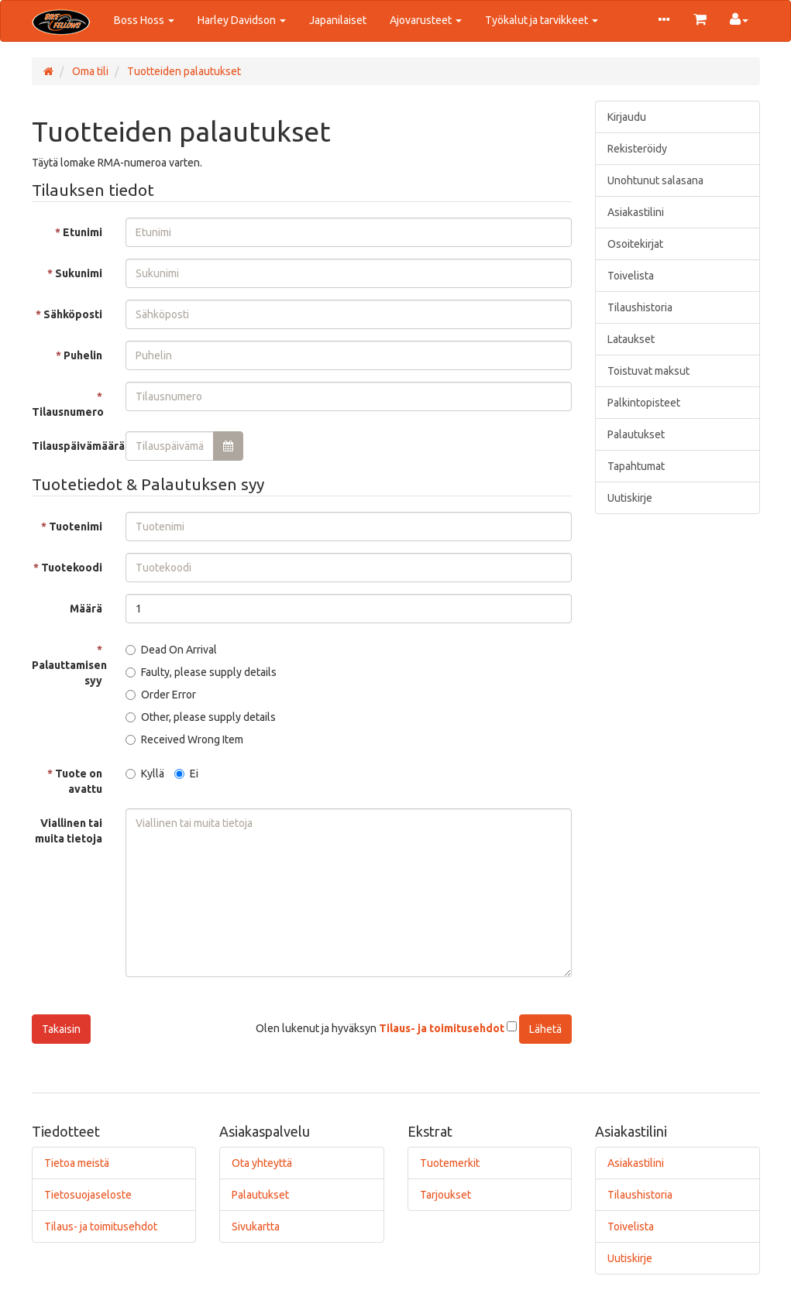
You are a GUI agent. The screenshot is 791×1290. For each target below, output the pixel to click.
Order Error (161, 694)
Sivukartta (256, 1226)
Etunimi (82, 232)
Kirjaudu (626, 117)
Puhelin (83, 355)
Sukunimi (78, 273)
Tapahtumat (636, 466)
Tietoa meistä (76, 1163)
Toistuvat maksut (648, 371)
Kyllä (145, 773)
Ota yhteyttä (262, 1163)
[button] (664, 21)
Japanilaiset (337, 20)
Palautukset (636, 434)
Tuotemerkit (450, 1163)
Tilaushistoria (639, 307)
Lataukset (631, 339)
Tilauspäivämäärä (73, 446)
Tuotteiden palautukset (183, 71)
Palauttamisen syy (69, 673)
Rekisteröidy (637, 148)
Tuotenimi (75, 526)
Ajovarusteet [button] (426, 20)
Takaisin (61, 1029)
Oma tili (89, 71)
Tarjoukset (445, 1195)
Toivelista (630, 275)
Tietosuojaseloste (88, 1195)
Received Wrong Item (184, 739)
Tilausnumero (68, 412)
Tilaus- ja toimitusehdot (100, 1226)
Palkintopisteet (643, 402)
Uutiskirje (629, 498)
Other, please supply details (201, 717)
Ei (186, 773)
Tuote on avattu (78, 781)
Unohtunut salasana (655, 180)
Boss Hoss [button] (144, 20)
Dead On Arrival (171, 649)
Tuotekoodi (71, 567)
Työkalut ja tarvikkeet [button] (541, 20)
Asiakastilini (635, 212)
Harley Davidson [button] (242, 20)
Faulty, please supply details (201, 672)
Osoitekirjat (635, 244)
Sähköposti (72, 314)
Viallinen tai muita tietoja (68, 831)
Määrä (86, 608)
